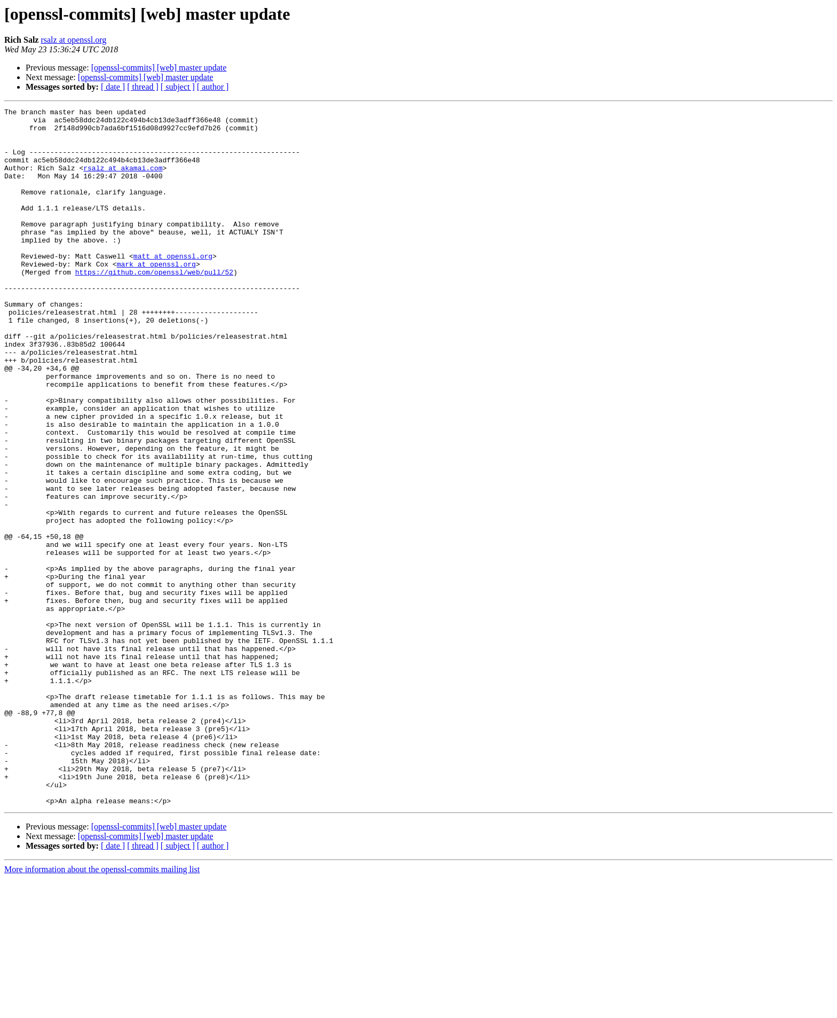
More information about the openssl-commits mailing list (102, 1008)
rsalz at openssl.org (73, 39)
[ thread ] (143, 86)
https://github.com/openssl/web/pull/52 (154, 305)
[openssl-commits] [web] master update (159, 67)
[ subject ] (178, 86)
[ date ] (113, 86)
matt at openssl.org (172, 286)
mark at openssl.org (156, 296)
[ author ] (213, 86)
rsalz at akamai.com (122, 180)
